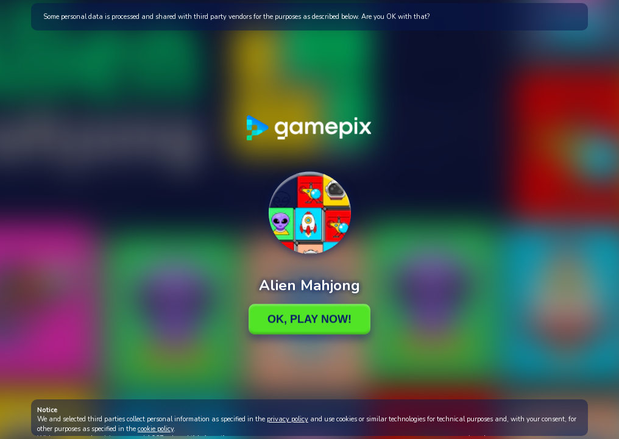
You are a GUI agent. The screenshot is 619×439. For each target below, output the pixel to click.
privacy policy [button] (287, 419)
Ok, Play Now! (309, 319)
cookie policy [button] (156, 429)
